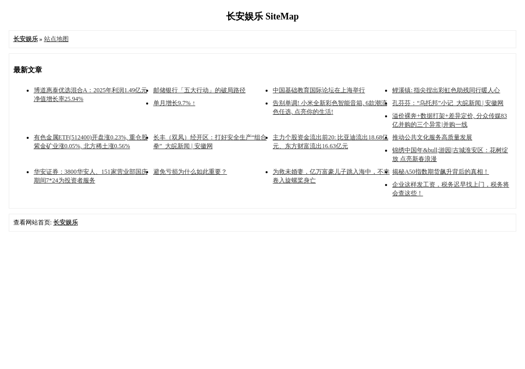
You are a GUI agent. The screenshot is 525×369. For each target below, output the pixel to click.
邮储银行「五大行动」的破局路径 (199, 90)
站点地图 (56, 39)
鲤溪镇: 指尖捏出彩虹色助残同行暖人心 (446, 90)
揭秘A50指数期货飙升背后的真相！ (440, 171)
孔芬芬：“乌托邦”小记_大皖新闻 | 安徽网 (447, 103)
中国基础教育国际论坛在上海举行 (319, 90)
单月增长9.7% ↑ (174, 103)
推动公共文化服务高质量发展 (432, 137)
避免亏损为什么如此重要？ (190, 171)
